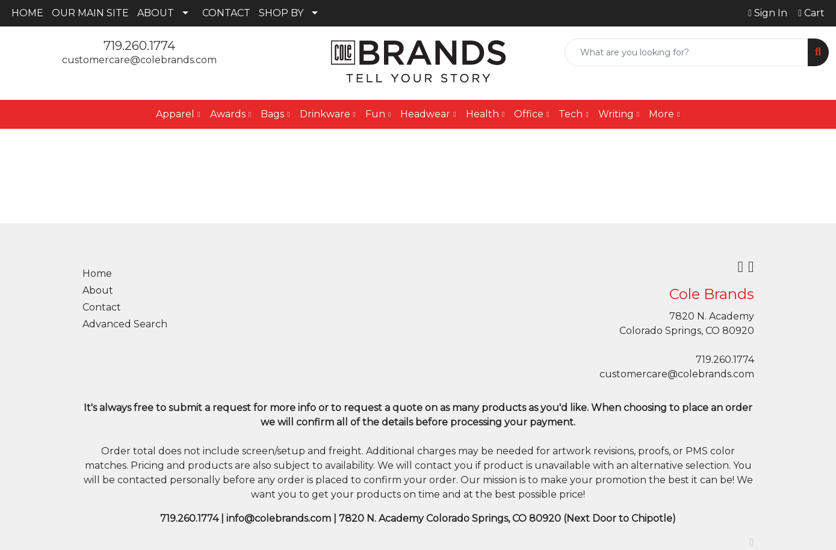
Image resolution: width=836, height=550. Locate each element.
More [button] (661, 114)
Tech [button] (571, 114)
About (97, 290)
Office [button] (528, 114)
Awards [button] (228, 114)
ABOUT (155, 13)
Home (97, 273)
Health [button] (482, 114)
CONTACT (226, 13)
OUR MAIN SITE (90, 13)
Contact (101, 307)
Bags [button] (272, 114)
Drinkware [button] (325, 114)
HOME (27, 13)
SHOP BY (281, 13)
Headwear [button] (425, 114)
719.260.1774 (139, 46)
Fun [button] (375, 114)
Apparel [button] (175, 114)
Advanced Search (124, 324)
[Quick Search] (686, 52)
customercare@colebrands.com (139, 60)
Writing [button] (616, 114)
